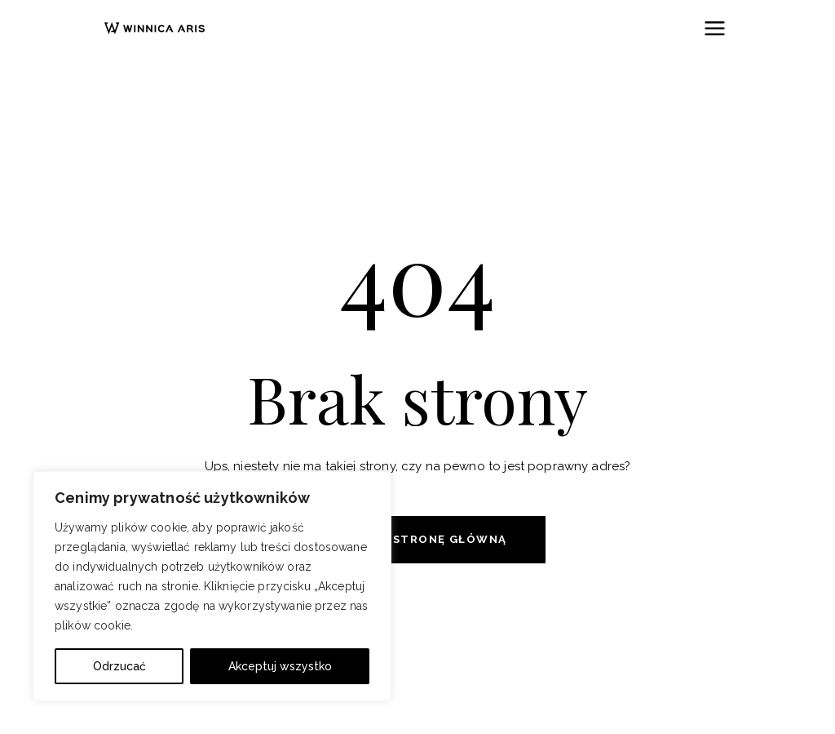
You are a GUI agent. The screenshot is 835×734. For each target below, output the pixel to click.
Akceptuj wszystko (280, 666)
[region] (212, 586)
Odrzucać (119, 666)
